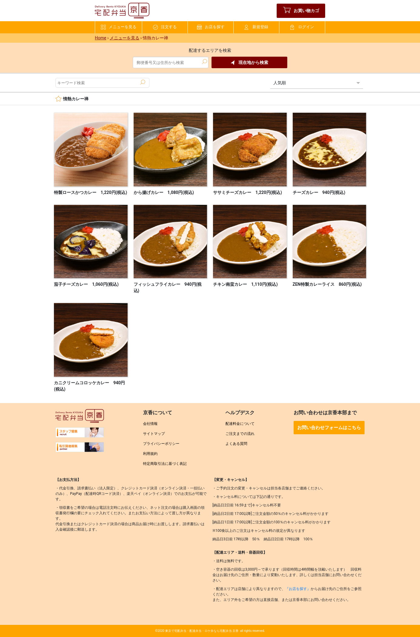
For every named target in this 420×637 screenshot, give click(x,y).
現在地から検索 (249, 62)
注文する (165, 27)
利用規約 (150, 454)
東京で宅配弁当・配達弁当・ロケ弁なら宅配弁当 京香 (201, 630)
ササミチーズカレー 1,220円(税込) (247, 192)
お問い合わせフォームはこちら (329, 427)
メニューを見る (118, 27)
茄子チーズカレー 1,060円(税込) (86, 284)
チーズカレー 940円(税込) (319, 192)
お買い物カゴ (301, 11)
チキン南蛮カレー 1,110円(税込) (245, 284)
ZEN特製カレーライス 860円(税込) (327, 284)
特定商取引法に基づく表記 (165, 464)
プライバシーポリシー (161, 444)
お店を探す (211, 27)
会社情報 (150, 424)
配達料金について (240, 424)
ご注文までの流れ (240, 434)
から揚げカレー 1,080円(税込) (164, 192)
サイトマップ (154, 434)
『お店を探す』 (298, 589)
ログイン (302, 27)
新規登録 (256, 27)
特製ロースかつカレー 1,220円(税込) (90, 192)
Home (100, 37)
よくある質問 (236, 444)
